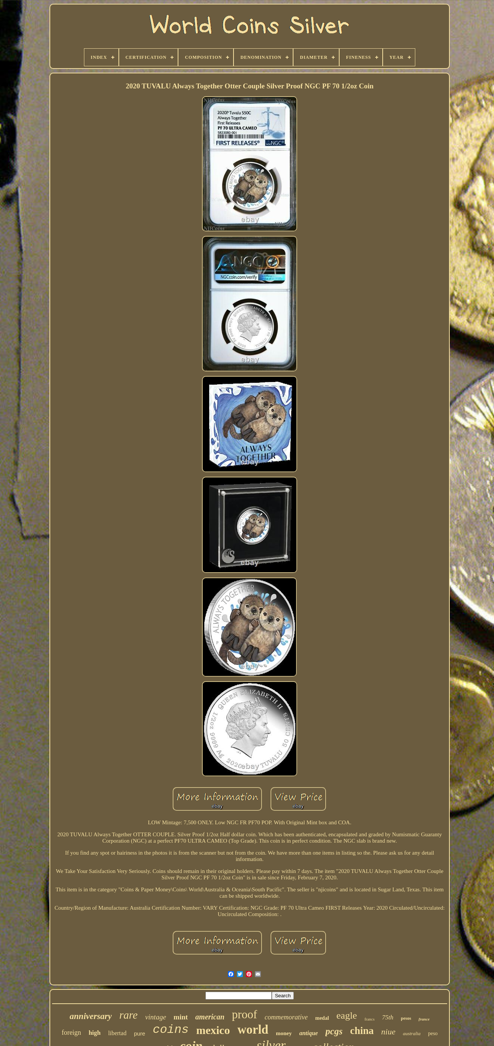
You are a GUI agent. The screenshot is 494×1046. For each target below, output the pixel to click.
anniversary (91, 1016)
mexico (213, 1030)
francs (369, 1019)
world (252, 1029)
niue (388, 1031)
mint (181, 1017)
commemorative (286, 1017)
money (284, 1033)
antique (308, 1033)
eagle (347, 1015)
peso (433, 1033)
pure (139, 1033)
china (362, 1030)
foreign (71, 1032)
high (94, 1032)
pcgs (334, 1031)
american (210, 1017)
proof (244, 1014)
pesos (406, 1018)
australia (412, 1033)
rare (128, 1015)
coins (171, 1030)
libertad (117, 1033)
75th (387, 1017)
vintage (155, 1017)
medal (322, 1018)
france (424, 1019)
